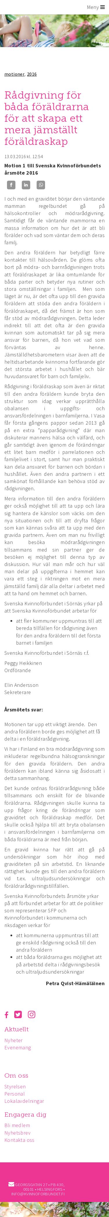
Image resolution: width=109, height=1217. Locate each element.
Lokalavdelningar (24, 1101)
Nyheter (13, 1040)
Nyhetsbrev (17, 1132)
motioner (14, 74)
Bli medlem (17, 1125)
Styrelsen (15, 1086)
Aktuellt (16, 1029)
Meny (96, 7)
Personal (14, 1093)
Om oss (16, 1075)
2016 (32, 74)
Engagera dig (25, 1114)
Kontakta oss (19, 1140)
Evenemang (17, 1047)
